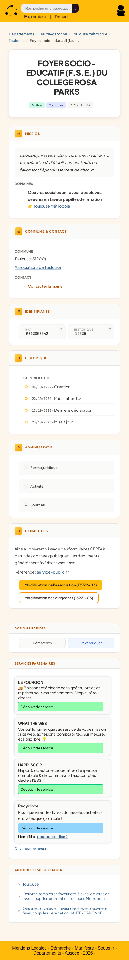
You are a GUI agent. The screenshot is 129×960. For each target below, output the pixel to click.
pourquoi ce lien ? (52, 836)
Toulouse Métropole (89, 34)
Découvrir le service (37, 707)
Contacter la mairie (45, 286)
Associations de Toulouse (38, 267)
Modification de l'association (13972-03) (60, 585)
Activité (36, 486)
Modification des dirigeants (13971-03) (58, 597)
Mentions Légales (29, 948)
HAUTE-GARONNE (53, 34)
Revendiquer (91, 643)
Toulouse (17, 40)
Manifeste (84, 948)
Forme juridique (44, 467)
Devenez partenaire (32, 848)
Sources (37, 504)
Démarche (61, 948)
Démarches (42, 643)
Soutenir (106, 948)
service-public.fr (53, 571)
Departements (21, 34)
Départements (47, 953)
